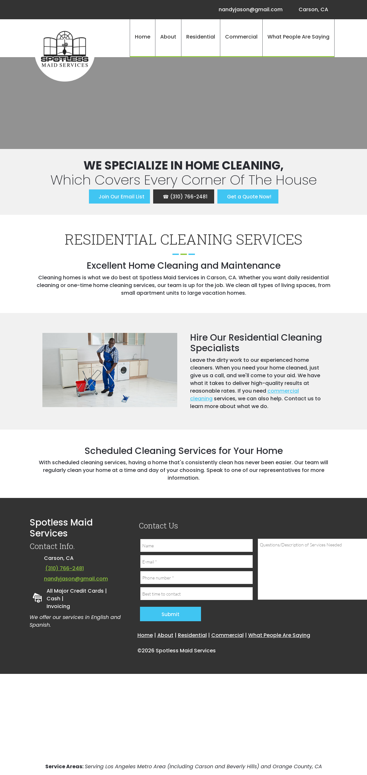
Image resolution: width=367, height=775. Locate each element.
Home (145, 635)
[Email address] (249, 9)
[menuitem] (142, 38)
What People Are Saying (279, 635)
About (165, 635)
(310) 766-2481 (64, 568)
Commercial (227, 635)
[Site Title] (65, 51)
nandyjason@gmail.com (76, 578)
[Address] (312, 9)
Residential (192, 635)
